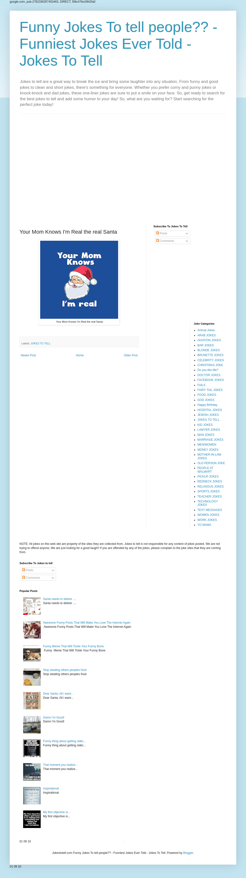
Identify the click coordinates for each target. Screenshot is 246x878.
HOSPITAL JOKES (210, 410)
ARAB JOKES (207, 335)
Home (80, 355)
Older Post (131, 355)
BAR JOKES (206, 345)
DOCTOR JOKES (209, 375)
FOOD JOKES (207, 395)
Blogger (188, 853)
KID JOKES (205, 425)
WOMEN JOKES (208, 515)
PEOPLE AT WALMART (205, 469)
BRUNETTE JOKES (211, 355)
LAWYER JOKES (209, 429)
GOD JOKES (206, 400)
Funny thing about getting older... (64, 741)
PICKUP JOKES (208, 476)
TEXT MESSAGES (210, 510)
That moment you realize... (60, 765)
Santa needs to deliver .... (59, 599)
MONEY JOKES (208, 449)
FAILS (202, 385)
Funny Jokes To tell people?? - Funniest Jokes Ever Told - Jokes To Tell (118, 44)
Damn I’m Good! (53, 717)
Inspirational (51, 788)
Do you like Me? (208, 370)
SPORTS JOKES (209, 491)
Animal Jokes (206, 330)
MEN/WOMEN (207, 444)
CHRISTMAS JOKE (210, 365)
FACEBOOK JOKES (211, 380)
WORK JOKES (207, 520)
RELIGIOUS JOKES (211, 486)
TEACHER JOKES (210, 496)
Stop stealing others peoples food (64, 670)
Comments (165, 241)
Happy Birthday (208, 405)
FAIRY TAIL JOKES (210, 390)
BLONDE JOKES (209, 350)
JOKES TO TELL (41, 343)
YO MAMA (204, 525)
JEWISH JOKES (208, 415)
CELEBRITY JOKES (211, 360)
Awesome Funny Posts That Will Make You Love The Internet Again (87, 622)
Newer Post (28, 355)
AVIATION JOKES (209, 340)
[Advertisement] (123, 166)
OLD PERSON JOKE (211, 463)
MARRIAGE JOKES (211, 439)
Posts (161, 233)
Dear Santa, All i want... (58, 693)
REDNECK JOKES (210, 481)
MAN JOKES (206, 435)
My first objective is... (56, 812)
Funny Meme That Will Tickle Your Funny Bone (73, 646)
